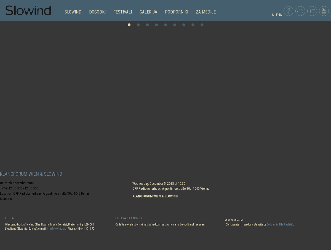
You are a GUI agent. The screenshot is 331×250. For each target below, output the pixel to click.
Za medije (206, 12)
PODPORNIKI (176, 12)
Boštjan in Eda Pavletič (280, 224)
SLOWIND (73, 12)
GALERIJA (148, 12)
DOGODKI (97, 12)
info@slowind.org (56, 228)
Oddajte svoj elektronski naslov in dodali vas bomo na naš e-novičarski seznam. (160, 224)
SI (273, 15)
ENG (279, 15)
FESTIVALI (122, 12)
